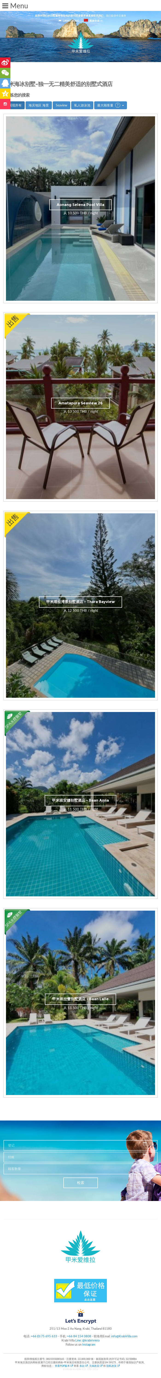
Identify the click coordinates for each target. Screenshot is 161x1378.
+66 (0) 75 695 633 (44, 1336)
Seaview (61, 105)
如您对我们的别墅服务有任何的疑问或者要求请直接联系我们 (69, 15)
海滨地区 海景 (39, 105)
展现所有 (15, 105)
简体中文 (92, 20)
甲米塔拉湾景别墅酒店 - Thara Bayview (80, 602)
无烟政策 (95, 1365)
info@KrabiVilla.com (124, 1336)
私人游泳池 (82, 105)
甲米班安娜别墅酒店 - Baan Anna (80, 800)
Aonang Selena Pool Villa (80, 205)
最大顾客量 (110, 105)
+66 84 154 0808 (79, 1336)
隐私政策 (113, 1365)
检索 (80, 1183)
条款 (83, 1365)
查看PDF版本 (64, 1365)
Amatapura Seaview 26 (80, 403)
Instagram (88, 1344)
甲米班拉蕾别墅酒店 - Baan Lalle (80, 999)
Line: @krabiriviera (87, 1340)
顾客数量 (14, 1169)
